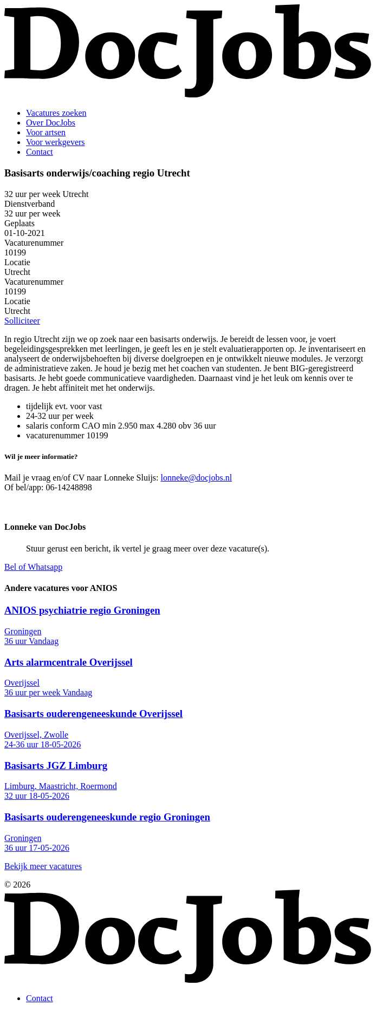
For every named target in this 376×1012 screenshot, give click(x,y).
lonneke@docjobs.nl (196, 477)
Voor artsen (46, 132)
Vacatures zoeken (56, 112)
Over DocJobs (50, 122)
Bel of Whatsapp (33, 566)
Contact (39, 151)
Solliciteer (22, 320)
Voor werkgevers (55, 142)
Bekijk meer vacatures (43, 866)
